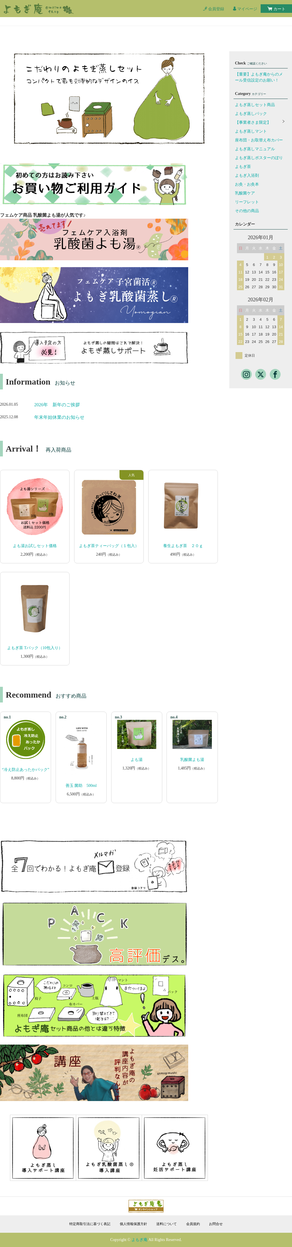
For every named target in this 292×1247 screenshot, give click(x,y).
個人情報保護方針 (133, 1224)
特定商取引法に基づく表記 (89, 1224)
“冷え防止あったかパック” (25, 769)
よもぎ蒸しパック (251, 113)
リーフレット (247, 202)
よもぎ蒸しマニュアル (255, 149)
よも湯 (137, 759)
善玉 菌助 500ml (81, 785)
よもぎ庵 (139, 1240)
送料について (166, 1224)
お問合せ (216, 1224)
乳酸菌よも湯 (192, 759)
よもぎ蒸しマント (251, 131)
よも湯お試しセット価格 (35, 546)
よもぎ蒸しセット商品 (255, 105)
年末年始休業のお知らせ (59, 417)
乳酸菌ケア (245, 193)
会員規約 (193, 1224)
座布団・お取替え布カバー (259, 140)
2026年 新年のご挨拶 (57, 404)
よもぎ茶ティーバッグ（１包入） (109, 546)
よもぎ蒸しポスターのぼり (259, 158)
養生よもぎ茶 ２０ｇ (183, 546)
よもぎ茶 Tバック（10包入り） (34, 648)
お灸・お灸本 (247, 184)
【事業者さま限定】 (253, 122)
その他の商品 (247, 211)
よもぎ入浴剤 (247, 175)
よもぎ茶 (243, 166)
